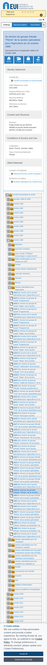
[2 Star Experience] (25, 12)
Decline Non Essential (23, 660)
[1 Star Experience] (23, 12)
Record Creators (20, 25)
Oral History (35, 25)
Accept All (23, 654)
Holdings (6, 25)
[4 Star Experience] (31, 12)
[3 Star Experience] (28, 12)
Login (41, 20)
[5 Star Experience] (33, 12)
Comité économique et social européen (27, 80)
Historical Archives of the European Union (28, 173)
